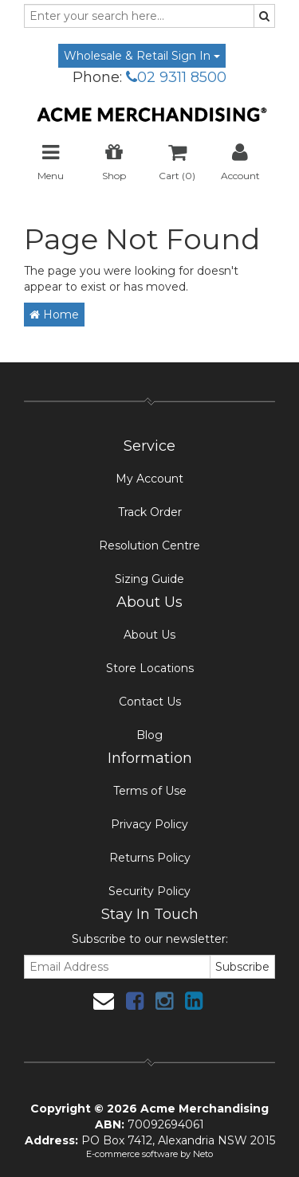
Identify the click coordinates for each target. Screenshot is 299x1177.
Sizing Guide (149, 579)
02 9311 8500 (176, 77)
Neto (203, 1153)
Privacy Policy (149, 824)
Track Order (150, 512)
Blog (149, 735)
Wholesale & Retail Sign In (142, 56)
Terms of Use (150, 791)
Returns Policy (150, 857)
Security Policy (149, 891)
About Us (149, 635)
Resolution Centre (149, 545)
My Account (149, 478)
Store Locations (150, 668)
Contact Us (150, 701)
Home (54, 314)
